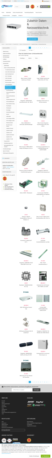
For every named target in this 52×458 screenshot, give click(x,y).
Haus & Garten (39, 12)
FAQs (3, 408)
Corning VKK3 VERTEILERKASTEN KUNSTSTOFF (42, 309)
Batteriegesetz (30, 421)
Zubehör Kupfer (9, 130)
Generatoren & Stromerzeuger (6, 56)
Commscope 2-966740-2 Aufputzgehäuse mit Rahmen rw (42, 194)
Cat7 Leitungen (8, 76)
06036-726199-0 (20, 1)
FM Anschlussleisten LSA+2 (10, 96)
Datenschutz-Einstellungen (7, 427)
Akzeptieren (45, 456)
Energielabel (29, 424)
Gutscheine (6, 158)
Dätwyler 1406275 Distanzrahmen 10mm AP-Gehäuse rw (26, 218)
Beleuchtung (5, 51)
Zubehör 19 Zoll (9, 139)
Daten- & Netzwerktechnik (9, 67)
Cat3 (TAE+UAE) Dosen (10, 71)
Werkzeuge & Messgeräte (8, 153)
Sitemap (3, 410)
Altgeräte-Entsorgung (31, 425)
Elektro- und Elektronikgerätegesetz (34, 423)
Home (3, 12)
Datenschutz (4, 425)
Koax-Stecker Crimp (10, 103)
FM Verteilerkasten (10, 101)
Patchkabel (8, 105)
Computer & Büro (6, 15)
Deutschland (46, 1)
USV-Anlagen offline (10, 118)
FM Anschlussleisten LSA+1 (10, 93)
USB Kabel (8, 116)
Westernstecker (9, 122)
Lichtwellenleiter (8, 84)
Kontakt (3, 400)
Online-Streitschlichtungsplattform (9, 412)
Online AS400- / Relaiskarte (26, 193)
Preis (36, 58)
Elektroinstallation (7, 53)
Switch (7, 114)
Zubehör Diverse (9, 128)
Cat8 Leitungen (8, 78)
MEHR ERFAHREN (32, 39)
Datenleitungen (8, 80)
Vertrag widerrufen (6, 430)
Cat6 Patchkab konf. (9, 74)
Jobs (3, 413)
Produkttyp (22, 58)
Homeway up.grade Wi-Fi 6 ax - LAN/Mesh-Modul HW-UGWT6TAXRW (43, 148)
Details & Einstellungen (34, 456)
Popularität (23, 50)
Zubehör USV (9, 136)
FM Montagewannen (10, 99)
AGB (3, 421)
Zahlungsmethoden (6, 403)
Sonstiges (8, 110)
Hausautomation (6, 61)
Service (3, 402)
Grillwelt (4, 59)
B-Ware (20, 15)
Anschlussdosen (9, 90)
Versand (3, 405)
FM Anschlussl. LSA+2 (10, 82)
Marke (30, 58)
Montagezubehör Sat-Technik (8, 146)
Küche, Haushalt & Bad (17, 12)
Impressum (4, 423)
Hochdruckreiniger (7, 148)
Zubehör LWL (9, 132)
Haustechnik (5, 63)
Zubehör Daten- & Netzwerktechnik (9, 87)
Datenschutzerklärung (6, 453)
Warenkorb (45, 6)
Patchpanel (8, 107)
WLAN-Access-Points (9, 125)
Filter (31, 50)
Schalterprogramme (8, 143)
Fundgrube (14, 15)
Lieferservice (4, 409)
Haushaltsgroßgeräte (29, 12)
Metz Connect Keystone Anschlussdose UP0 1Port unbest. (43, 124)
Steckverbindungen (10, 112)
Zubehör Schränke (10, 134)
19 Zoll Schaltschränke (10, 69)
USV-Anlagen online (10, 120)
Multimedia (8, 12)
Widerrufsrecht (5, 424)
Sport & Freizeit (6, 151)
